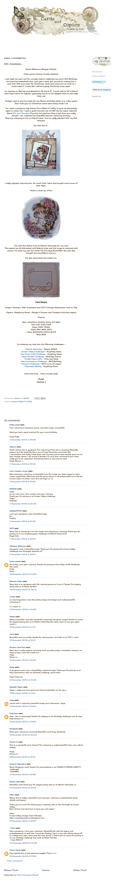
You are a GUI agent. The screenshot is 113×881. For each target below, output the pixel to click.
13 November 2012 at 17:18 (22, 693)
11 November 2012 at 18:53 (22, 464)
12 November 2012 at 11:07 (23, 627)
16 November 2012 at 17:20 (23, 856)
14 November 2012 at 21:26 (23, 774)
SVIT (12, 528)
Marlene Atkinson (18, 546)
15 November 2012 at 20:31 (23, 821)
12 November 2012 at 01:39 (23, 574)
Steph (12, 617)
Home (45, 870)
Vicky (12, 667)
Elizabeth (14, 729)
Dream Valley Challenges (33, 351)
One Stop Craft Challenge (33, 354)
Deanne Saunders (18, 764)
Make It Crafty (25, 401)
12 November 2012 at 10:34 (23, 609)
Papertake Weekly (33, 366)
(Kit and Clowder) (21, 113)
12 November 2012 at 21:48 (23, 660)
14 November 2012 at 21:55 (23, 788)
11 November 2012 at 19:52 (23, 482)
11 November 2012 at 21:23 (22, 521)
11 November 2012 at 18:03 (23, 440)
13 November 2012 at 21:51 (22, 757)
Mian (12, 795)
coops (12, 597)
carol (12, 634)
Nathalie (13, 489)
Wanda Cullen (16, 581)
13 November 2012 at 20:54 (23, 735)
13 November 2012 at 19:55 (23, 722)
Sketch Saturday (34, 349)
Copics (14, 401)
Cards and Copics (97, 71)
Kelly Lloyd (15, 425)
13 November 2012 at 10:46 (23, 680)
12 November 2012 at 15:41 (22, 640)
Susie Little (15, 782)
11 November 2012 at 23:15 (22, 554)
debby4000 (16, 511)
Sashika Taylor (16, 687)
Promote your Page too (98, 76)
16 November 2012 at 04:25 (23, 843)
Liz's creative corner (19, 471)
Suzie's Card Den (17, 647)
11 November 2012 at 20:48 (23, 504)
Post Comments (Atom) (27, 875)
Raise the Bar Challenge (33, 356)
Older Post (80, 870)
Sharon (13, 447)
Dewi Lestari (15, 561)
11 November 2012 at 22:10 (23, 539)
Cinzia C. (14, 742)
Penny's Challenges (30, 364)
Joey (12, 700)
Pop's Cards (15, 850)
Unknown (14, 713)
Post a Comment (15, 861)
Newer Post (11, 870)
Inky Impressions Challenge (34, 361)
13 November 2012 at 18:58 (23, 706)
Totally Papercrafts (33, 359)
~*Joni (12, 828)
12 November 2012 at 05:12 (23, 590)
